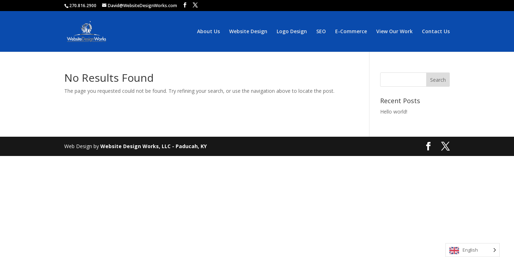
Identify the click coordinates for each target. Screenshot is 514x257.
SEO (321, 32)
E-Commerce (351, 32)
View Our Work (394, 32)
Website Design (248, 32)
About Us (208, 32)
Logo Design (292, 32)
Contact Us (436, 32)
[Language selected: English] (472, 250)
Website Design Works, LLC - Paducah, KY (153, 146)
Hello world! (393, 111)
